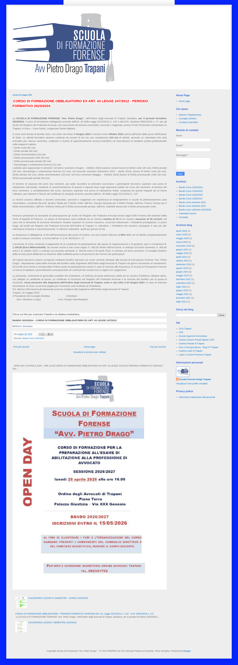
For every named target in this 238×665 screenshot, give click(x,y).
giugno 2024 (182, 249)
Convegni (183, 217)
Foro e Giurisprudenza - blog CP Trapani (198, 347)
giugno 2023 (182, 272)
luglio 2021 (181, 301)
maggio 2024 (182, 253)
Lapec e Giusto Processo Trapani (195, 354)
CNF (181, 332)
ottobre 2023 (182, 260)
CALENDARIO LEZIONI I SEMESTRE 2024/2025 (52, 622)
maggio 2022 (182, 294)
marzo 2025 (182, 242)
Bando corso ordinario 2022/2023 (195, 209)
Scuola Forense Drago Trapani (195, 379)
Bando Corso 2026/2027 (191, 198)
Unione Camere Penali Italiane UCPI (196, 340)
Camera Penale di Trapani (191, 343)
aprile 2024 (181, 257)
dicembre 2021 (183, 298)
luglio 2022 (181, 287)
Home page (89, 347)
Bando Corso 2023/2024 (33, 338)
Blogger (187, 651)
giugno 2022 (182, 290)
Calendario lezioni (187, 213)
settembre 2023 (183, 264)
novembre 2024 (183, 246)
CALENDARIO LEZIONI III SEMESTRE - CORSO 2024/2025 (58, 598)
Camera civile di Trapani (190, 351)
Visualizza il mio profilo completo (192, 383)
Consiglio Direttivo (188, 118)
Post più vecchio (158, 347)
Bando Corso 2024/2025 (191, 191)
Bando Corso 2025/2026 (191, 195)
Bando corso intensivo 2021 (192, 202)
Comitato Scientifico (188, 122)
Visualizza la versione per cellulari (89, 352)
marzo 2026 (182, 234)
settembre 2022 (183, 283)
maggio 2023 (182, 275)
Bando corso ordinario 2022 (192, 206)
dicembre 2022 (183, 279)
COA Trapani (185, 328)
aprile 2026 (181, 231)
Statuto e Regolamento (190, 115)
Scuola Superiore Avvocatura (193, 336)
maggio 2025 (182, 238)
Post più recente (21, 347)
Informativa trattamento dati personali (197, 397)
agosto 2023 (182, 268)
